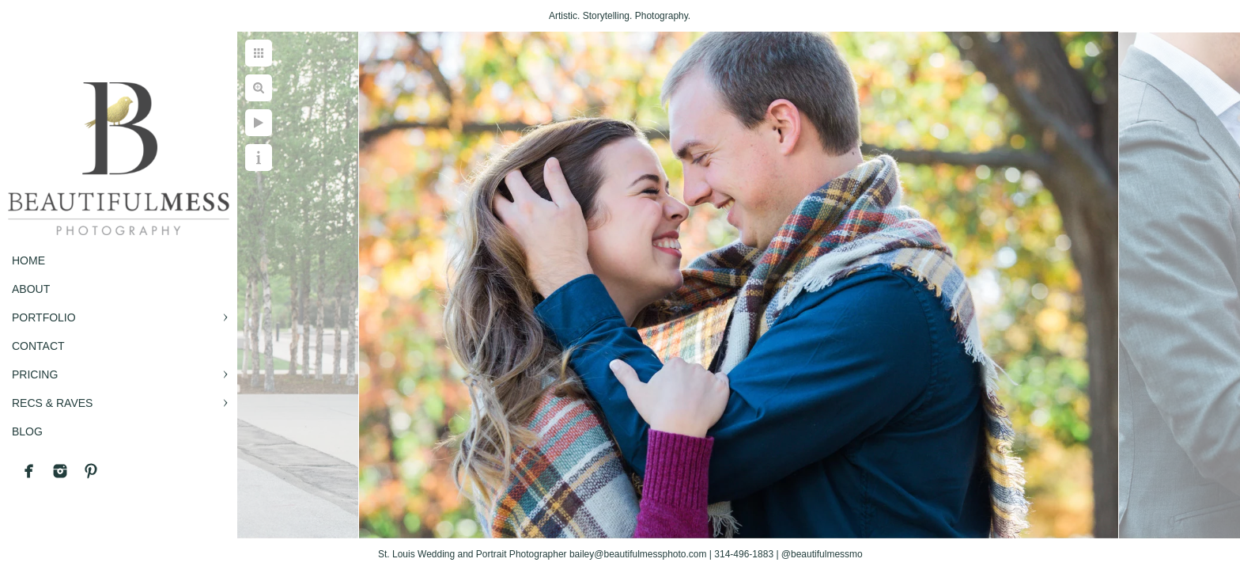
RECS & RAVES (52, 403)
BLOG (27, 431)
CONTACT (38, 346)
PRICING (35, 374)
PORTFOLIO (44, 317)
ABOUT (31, 289)
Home (28, 260)
